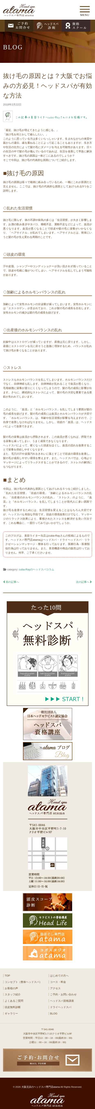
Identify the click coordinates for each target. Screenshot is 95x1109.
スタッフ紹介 (13, 994)
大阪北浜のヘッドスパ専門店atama (40, 1086)
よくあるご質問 (14, 1000)
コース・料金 (58, 982)
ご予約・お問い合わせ (63, 994)
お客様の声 (11, 988)
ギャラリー (11, 1013)
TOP (7, 975)
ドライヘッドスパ (60, 1007)
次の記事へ (84, 581)
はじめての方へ (59, 975)
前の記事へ (11, 581)
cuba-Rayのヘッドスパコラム (36, 569)
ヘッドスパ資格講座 (62, 1000)
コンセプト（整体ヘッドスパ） (23, 982)
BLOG (53, 1013)
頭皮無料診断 (13, 1007)
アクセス (55, 988)
